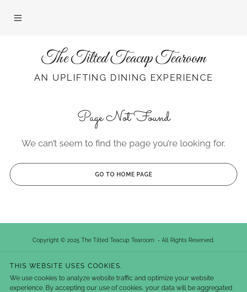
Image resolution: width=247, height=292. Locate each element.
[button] (18, 18)
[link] (123, 59)
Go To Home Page (81, 174)
